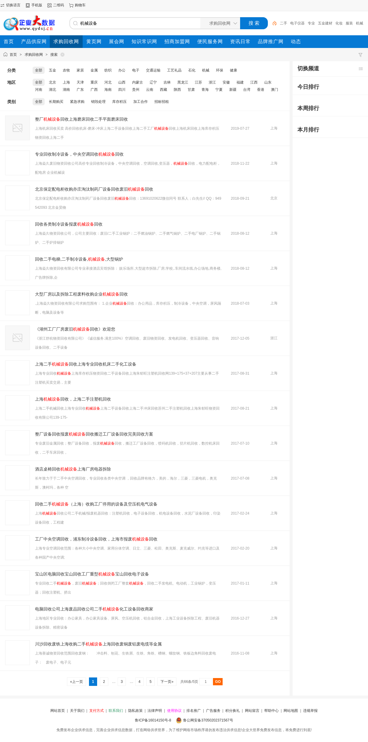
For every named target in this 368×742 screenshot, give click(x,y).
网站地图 (291, 711)
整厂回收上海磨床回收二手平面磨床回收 (81, 119)
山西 (121, 82)
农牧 (66, 70)
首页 (13, 54)
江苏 (198, 82)
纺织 (108, 70)
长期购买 (56, 102)
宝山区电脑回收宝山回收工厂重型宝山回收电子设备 (92, 574)
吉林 (167, 82)
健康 (233, 70)
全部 (38, 70)
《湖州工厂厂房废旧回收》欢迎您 (75, 329)
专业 (311, 23)
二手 (283, 23)
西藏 (163, 89)
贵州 (135, 89)
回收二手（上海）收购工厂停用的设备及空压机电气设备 (96, 504)
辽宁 (153, 82)
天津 (80, 82)
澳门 (274, 89)
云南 (149, 89)
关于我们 (77, 711)
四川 (121, 89)
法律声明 (155, 711)
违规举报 (310, 711)
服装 (349, 23)
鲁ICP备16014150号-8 (153, 720)
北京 (52, 82)
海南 (108, 89)
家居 (80, 70)
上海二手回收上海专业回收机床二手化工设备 (85, 364)
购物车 (80, 5)
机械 (205, 70)
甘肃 (191, 89)
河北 (108, 82)
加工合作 (140, 102)
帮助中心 (271, 711)
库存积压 (119, 102)
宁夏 (219, 89)
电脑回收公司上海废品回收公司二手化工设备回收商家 (94, 609)
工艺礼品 (174, 70)
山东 (267, 82)
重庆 (94, 82)
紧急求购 (77, 102)
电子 (135, 70)
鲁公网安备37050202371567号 (208, 720)
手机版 (36, 5)
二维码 (58, 5)
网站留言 (252, 711)
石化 (191, 70)
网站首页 (57, 711)
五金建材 (325, 23)
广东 (80, 89)
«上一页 (76, 682)
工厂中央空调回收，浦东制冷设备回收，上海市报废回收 (96, 539)
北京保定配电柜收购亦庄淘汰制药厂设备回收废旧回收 (94, 189)
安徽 (226, 82)
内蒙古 (137, 82)
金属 (94, 70)
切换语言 (13, 5)
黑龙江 (182, 82)
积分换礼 (232, 711)
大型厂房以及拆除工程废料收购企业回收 (81, 294)
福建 (240, 82)
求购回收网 (34, 54)
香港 (260, 89)
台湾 (246, 89)
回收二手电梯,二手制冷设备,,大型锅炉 (79, 259)
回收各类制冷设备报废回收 (69, 224)
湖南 (66, 89)
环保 (219, 70)
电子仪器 (297, 23)
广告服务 (213, 711)
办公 (121, 70)
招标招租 (161, 102)
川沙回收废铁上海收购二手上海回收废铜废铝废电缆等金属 (98, 644)
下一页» (167, 682)
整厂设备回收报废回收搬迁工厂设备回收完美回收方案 (94, 434)
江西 (254, 82)
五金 (52, 70)
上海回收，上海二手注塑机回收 (73, 399)
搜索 (54, 54)
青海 (205, 89)
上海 (66, 82)
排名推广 (193, 711)
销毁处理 (98, 102)
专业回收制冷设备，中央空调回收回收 (79, 154)
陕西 (177, 89)
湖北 (52, 89)
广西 (94, 89)
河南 (38, 89)
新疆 (232, 89)
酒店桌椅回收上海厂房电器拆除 (73, 469)
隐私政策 (135, 711)
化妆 (339, 23)
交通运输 (153, 70)
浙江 (212, 82)
